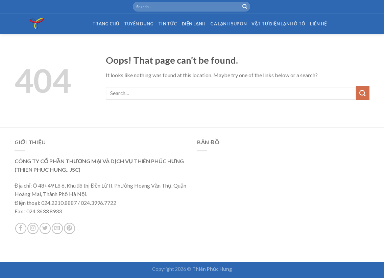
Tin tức (167, 23)
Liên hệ (318, 23)
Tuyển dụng (138, 23)
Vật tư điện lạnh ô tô (278, 23)
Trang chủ (105, 23)
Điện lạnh (194, 23)
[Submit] (245, 7)
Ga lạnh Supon (228, 23)
